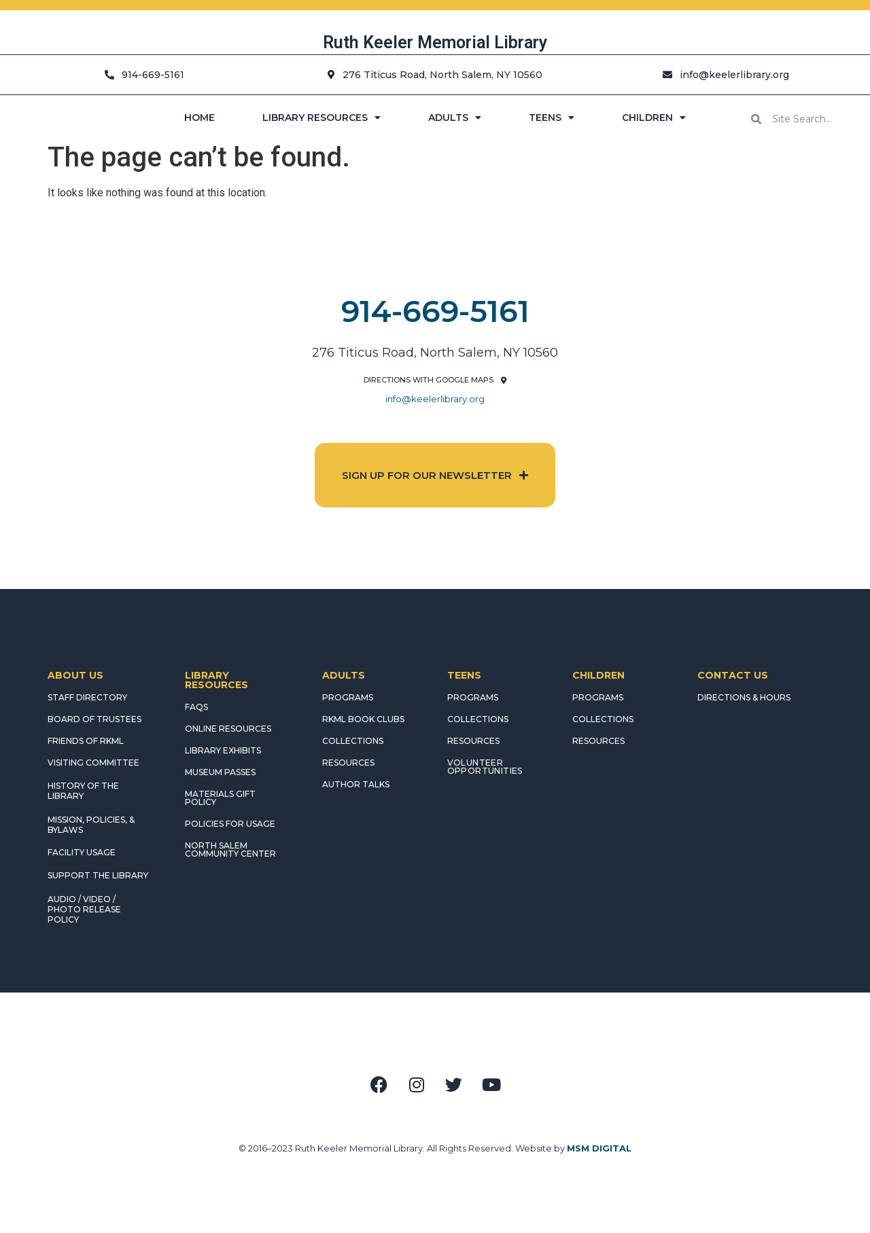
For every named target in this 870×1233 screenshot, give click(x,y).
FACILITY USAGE (82, 852)
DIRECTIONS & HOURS (743, 697)
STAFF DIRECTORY (87, 697)
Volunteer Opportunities (485, 766)
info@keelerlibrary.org (435, 398)
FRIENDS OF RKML (86, 741)
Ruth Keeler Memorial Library (435, 42)
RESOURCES (348, 762)
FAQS (196, 707)
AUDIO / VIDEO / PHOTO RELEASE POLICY (84, 909)
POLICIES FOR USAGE (230, 824)
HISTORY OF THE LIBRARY (83, 791)
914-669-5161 (435, 311)
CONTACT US (732, 675)
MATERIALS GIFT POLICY (220, 798)
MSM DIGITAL (599, 1148)
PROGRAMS (347, 697)
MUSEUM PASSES (220, 772)
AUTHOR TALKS (355, 784)
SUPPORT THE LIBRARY (98, 875)
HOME (199, 117)
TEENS (551, 117)
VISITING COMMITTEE (93, 762)
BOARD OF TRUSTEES (94, 719)
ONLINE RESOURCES (228, 728)
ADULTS (454, 117)
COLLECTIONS (352, 741)
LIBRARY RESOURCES (321, 117)
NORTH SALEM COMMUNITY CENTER (230, 849)
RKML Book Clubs (363, 719)
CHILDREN (654, 117)
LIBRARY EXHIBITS (223, 750)
